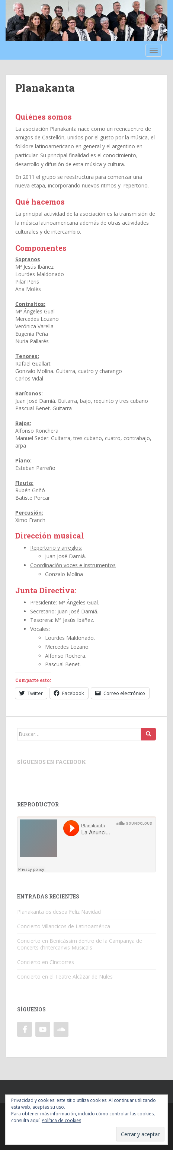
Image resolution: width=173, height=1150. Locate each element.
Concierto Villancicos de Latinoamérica (63, 926)
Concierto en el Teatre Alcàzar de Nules (65, 976)
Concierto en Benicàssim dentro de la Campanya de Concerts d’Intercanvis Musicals (79, 944)
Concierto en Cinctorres (45, 962)
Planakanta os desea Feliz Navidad (59, 911)
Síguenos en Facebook (51, 761)
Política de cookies (61, 1120)
